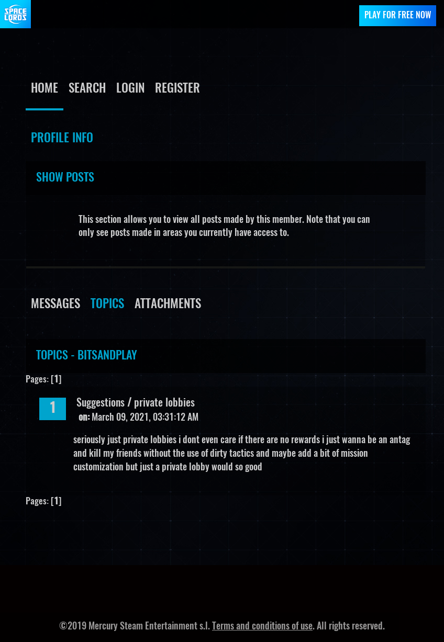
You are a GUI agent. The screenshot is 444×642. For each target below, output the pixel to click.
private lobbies (164, 403)
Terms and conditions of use (262, 627)
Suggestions (100, 403)
